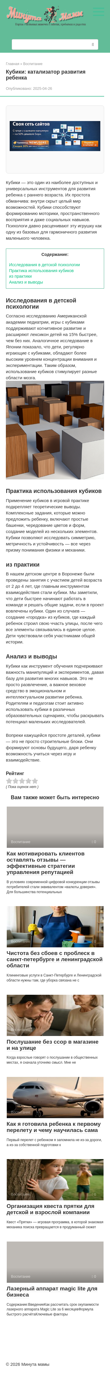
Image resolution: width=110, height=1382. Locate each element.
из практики (20, 276)
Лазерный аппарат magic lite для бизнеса (52, 1291)
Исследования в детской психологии (44, 264)
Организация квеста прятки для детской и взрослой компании (50, 1209)
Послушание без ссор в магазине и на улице (53, 1045)
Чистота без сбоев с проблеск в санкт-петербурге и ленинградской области (55, 959)
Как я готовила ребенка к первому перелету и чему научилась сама (54, 1127)
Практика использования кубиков (41, 270)
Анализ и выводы (26, 282)
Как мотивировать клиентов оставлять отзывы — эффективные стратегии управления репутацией (46, 862)
